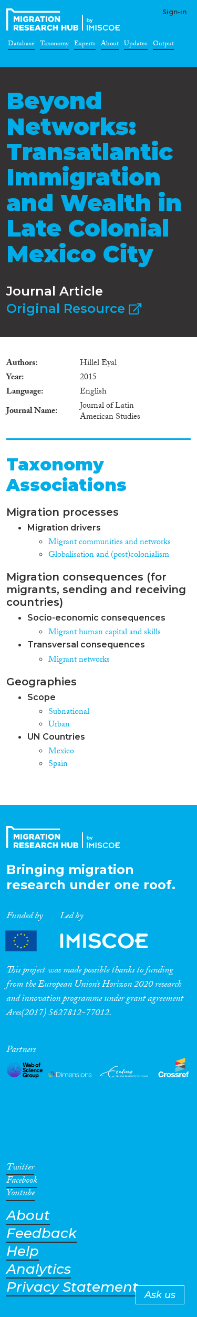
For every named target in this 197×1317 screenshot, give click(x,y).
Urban (59, 725)
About (110, 45)
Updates (136, 45)
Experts (85, 45)
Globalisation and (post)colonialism (108, 555)
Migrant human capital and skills (104, 633)
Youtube (20, 1194)
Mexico (61, 752)
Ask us (159, 1295)
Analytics (38, 1269)
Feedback (41, 1233)
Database (21, 45)
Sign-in (174, 12)
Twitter (20, 1169)
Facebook (21, 1182)
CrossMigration (65, 19)
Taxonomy (54, 45)
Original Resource (73, 308)
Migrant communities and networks (109, 543)
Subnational (68, 712)
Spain (58, 765)
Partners (85, 941)
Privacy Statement (72, 1287)
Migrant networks (79, 660)
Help (22, 1251)
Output (163, 45)
